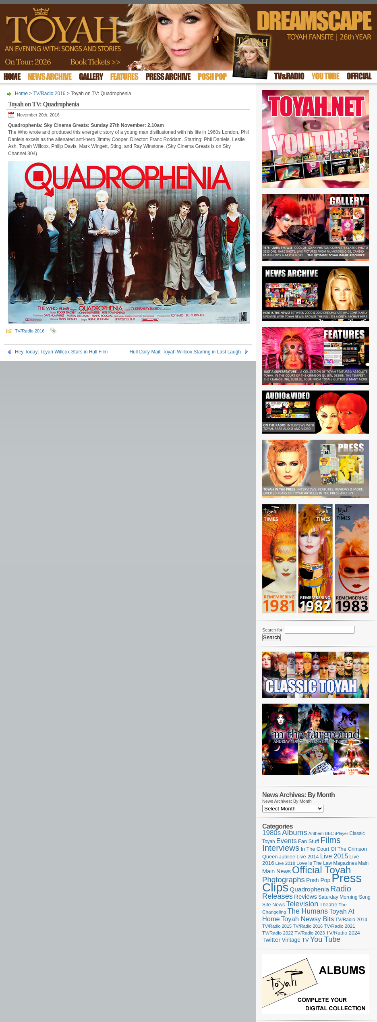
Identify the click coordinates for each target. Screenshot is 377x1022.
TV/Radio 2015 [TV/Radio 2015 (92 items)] (277, 926)
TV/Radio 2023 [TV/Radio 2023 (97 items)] (309, 933)
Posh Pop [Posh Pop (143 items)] (318, 880)
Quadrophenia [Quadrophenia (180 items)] (309, 889)
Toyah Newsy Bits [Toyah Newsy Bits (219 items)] (307, 919)
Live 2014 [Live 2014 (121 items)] (307, 857)
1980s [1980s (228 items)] (271, 833)
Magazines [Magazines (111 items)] (345, 863)
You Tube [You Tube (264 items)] (325, 939)
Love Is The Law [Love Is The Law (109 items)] (314, 863)
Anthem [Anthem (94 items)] (316, 833)
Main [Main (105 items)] (363, 863)
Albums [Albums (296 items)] (294, 832)
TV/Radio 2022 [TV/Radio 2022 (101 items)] (277, 933)
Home (21, 93)
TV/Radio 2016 (49, 93)
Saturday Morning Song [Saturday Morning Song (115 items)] (344, 897)
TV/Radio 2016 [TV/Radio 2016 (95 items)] (308, 926)
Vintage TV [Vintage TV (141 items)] (295, 940)
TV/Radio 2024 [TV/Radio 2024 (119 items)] (343, 933)
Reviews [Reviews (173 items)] (305, 896)
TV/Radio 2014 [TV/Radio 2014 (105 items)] (351, 919)
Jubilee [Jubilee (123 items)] (287, 857)
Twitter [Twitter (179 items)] (271, 939)
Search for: (273, 629)
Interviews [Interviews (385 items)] (280, 847)
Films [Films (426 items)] (330, 840)
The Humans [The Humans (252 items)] (307, 911)
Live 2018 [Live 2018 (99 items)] (286, 863)
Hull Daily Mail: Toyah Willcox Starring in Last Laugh (185, 352)
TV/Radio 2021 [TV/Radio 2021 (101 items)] (339, 926)
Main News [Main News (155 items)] (276, 871)
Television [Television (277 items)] (302, 904)
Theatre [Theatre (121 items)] (328, 905)
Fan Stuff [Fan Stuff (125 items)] (308, 841)
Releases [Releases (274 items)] (277, 896)
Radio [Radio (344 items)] (340, 888)
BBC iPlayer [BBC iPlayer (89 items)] (336, 833)
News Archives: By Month (287, 801)
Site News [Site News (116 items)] (273, 905)
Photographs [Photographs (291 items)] (283, 879)
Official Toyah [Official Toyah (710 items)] (321, 869)
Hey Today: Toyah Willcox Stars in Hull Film (61, 352)
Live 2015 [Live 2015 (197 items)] (334, 856)
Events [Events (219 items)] (286, 841)
